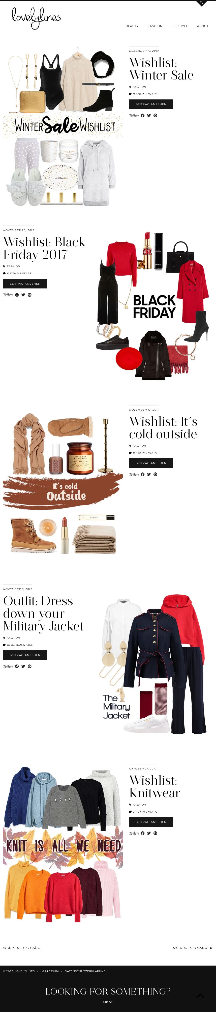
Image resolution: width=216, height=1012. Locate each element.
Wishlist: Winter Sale (161, 69)
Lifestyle (180, 26)
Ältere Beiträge (22, 948)
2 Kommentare (143, 811)
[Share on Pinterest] (155, 115)
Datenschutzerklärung (85, 971)
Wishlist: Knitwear (154, 787)
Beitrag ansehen (151, 104)
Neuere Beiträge (193, 948)
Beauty (132, 26)
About (202, 26)
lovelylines (25, 971)
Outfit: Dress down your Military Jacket (43, 613)
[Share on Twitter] (149, 115)
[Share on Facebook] (143, 115)
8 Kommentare (143, 94)
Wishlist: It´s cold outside (163, 428)
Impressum (50, 971)
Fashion (155, 26)
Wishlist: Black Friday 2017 (44, 248)
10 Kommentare (18, 645)
